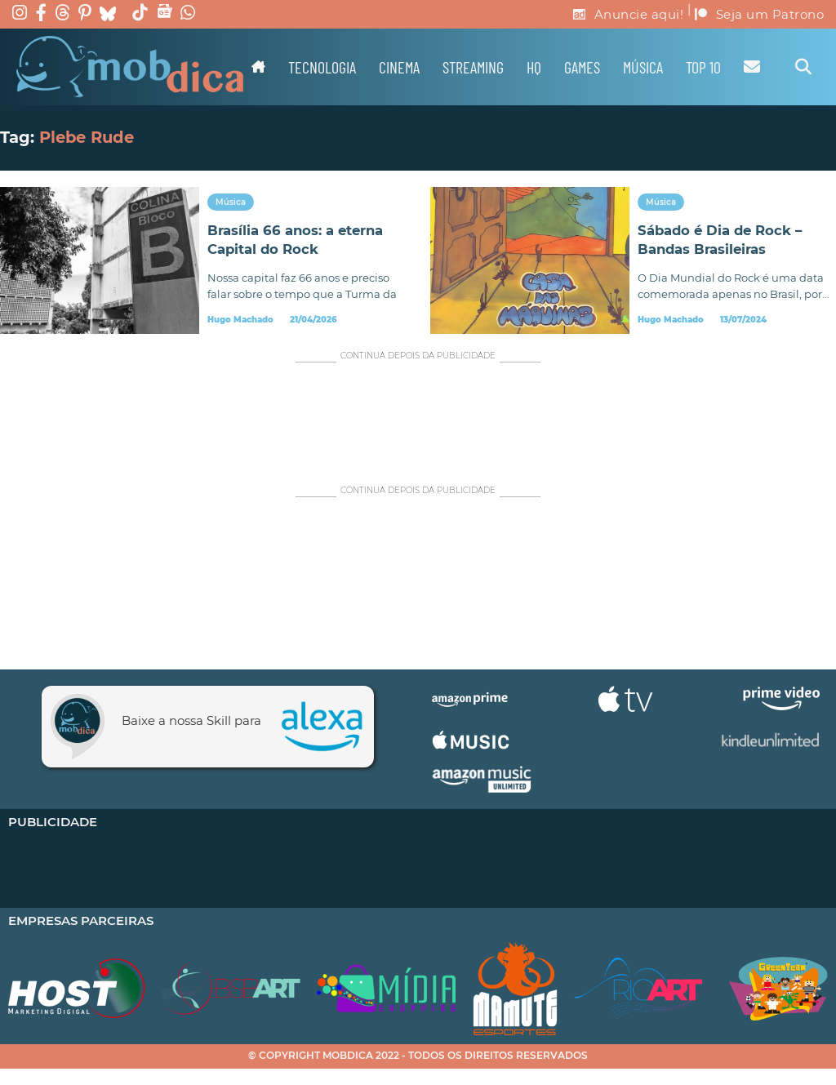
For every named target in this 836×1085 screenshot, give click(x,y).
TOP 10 (703, 67)
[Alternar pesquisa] (803, 67)
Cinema (399, 67)
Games (582, 67)
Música (643, 67)
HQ (534, 67)
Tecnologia (322, 67)
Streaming (473, 67)
